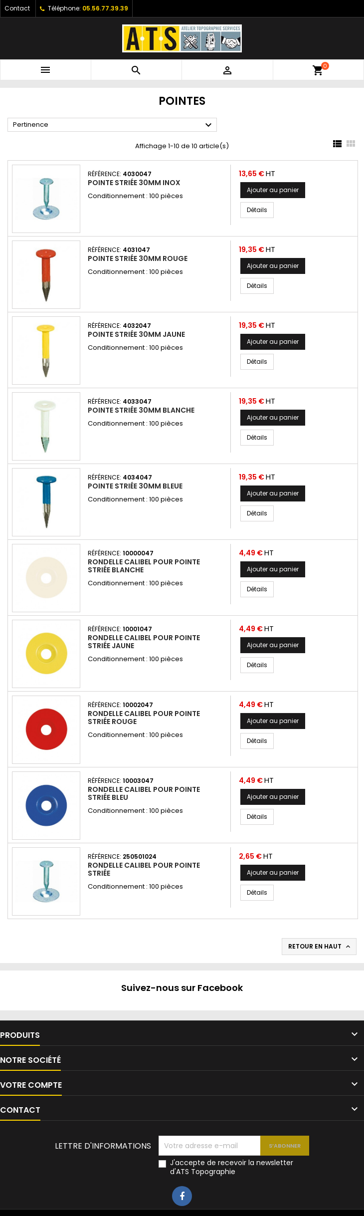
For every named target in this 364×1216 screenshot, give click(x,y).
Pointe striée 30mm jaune (136, 334)
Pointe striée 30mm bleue (135, 486)
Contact (17, 8)
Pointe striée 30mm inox (134, 183)
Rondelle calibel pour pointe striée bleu (144, 793)
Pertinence (113, 125)
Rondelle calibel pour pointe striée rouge (144, 718)
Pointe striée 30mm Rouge (137, 258)
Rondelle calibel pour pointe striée (144, 869)
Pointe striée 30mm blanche (141, 410)
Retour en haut (320, 946)
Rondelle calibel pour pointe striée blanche (144, 566)
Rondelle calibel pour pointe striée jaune (144, 642)
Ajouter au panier (273, 190)
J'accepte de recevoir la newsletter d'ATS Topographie (231, 1167)
